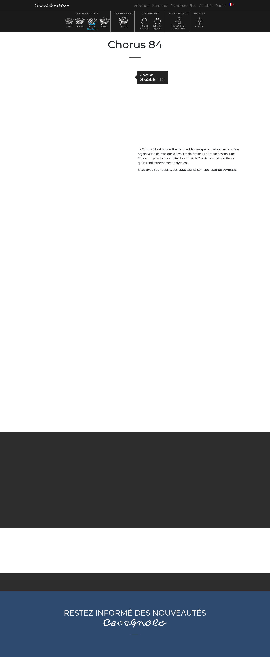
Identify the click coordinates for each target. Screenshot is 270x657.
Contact (220, 6)
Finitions (199, 22)
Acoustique (141, 6)
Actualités (206, 6)
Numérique (160, 6)
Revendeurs (179, 6)
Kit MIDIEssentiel (144, 23)
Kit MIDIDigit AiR (157, 23)
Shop (193, 6)
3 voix (80, 22)
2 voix (69, 22)
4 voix (104, 22)
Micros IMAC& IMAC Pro (178, 23)
